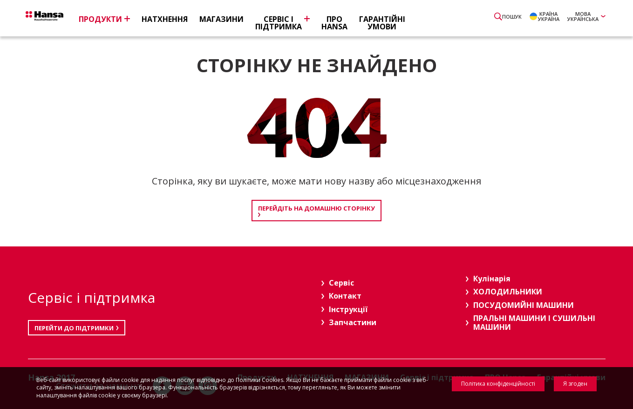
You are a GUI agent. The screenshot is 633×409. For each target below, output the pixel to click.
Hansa (58, 19)
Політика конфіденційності (498, 384)
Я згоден (575, 384)
